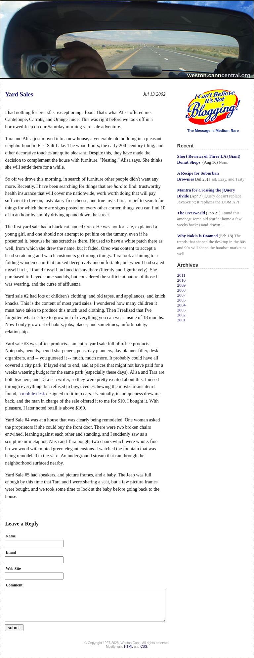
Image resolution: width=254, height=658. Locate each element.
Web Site (13, 568)
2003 (181, 310)
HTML (128, 646)
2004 (181, 305)
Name (11, 536)
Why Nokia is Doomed (197, 236)
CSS (143, 646)
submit (14, 627)
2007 (181, 295)
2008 (181, 290)
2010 (181, 280)
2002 (181, 315)
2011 (181, 275)
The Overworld (191, 213)
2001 (181, 320)
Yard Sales (19, 94)
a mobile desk (32, 393)
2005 (181, 300)
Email (11, 552)
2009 (181, 285)
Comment (14, 585)
